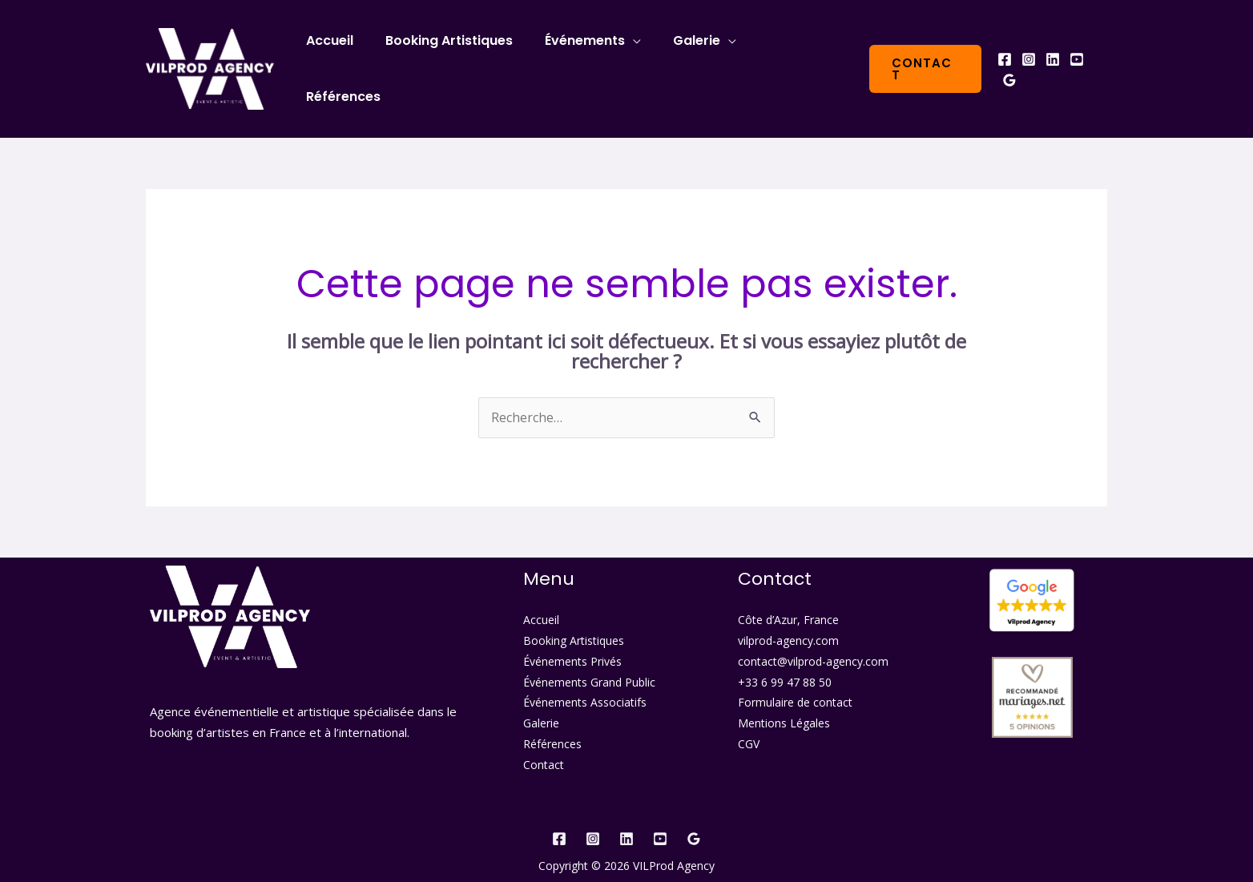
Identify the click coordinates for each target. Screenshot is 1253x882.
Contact (543, 733)
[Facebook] (1004, 54)
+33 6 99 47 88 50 (785, 651)
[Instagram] (1028, 54)
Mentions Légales (784, 692)
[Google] (1100, 54)
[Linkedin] (1052, 54)
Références (800, 53)
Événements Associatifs (585, 672)
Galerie (698, 53)
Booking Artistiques (463, 53)
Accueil (350, 53)
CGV (748, 713)
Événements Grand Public (589, 651)
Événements (593, 53)
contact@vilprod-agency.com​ (813, 630)
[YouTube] (1076, 54)
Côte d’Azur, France (788, 590)
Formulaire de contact (795, 672)
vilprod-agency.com (788, 610)
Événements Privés (572, 630)
